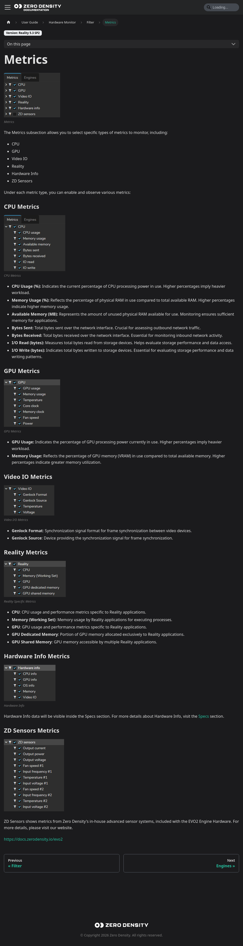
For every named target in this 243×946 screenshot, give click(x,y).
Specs (203, 745)
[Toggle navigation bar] (7, 7)
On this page (19, 44)
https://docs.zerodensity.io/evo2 (33, 868)
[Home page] (8, 22)
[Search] (221, 7)
